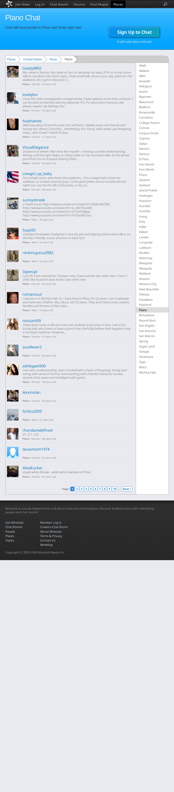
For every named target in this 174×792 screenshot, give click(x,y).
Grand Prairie (148, 190)
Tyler (142, 362)
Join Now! (22, 4)
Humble (144, 206)
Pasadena (145, 300)
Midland (144, 273)
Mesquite (145, 263)
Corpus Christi (148, 133)
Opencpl (29, 271)
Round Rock (147, 320)
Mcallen (144, 253)
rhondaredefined (37, 430)
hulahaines (32, 121)
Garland (144, 180)
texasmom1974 (36, 449)
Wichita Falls (147, 372)
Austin (143, 91)
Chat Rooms (59, 4)
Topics (9, 540)
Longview (145, 242)
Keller (143, 227)
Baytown (145, 97)
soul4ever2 (32, 347)
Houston (145, 201)
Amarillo (144, 81)
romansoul (32, 294)
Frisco (143, 175)
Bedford (144, 107)
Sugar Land (147, 346)
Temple (144, 352)
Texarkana (146, 357)
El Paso (144, 159)
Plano (25, 84)
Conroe (144, 128)
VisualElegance (35, 147)
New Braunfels (149, 289)
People (10, 531)
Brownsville (147, 112)
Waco (143, 367)
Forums (79, 4)
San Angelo (147, 325)
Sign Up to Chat (134, 32)
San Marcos (147, 336)
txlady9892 (31, 68)
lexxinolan (31, 392)
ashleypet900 (34, 366)
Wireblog (46, 544)
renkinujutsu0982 (37, 252)
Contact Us (47, 540)
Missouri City (148, 284)
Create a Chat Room (54, 527)
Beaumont (146, 102)
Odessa (144, 294)
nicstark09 (31, 320)
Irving (143, 216)
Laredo (144, 237)
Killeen (143, 232)
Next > (127, 489)
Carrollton (146, 117)
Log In (40, 4)
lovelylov (30, 94)
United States (32, 59)
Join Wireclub (14, 522)
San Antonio (147, 331)
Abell (142, 65)
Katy (142, 221)
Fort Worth (146, 164)
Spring (143, 341)
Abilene (144, 71)
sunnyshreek (33, 200)
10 (114, 489)
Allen (142, 76)
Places (118, 4)
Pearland (145, 305)
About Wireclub (50, 531)
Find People (99, 4)
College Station (149, 123)
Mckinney (145, 258)
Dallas (143, 143)
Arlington (145, 86)
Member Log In (50, 522)
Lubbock (145, 248)
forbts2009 (32, 411)
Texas (53, 59)
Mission (144, 279)
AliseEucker (32, 468)
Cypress (144, 138)
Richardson (147, 315)
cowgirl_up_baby (37, 173)
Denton (144, 149)
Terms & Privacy (51, 536)
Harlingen (146, 195)
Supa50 (28, 230)
